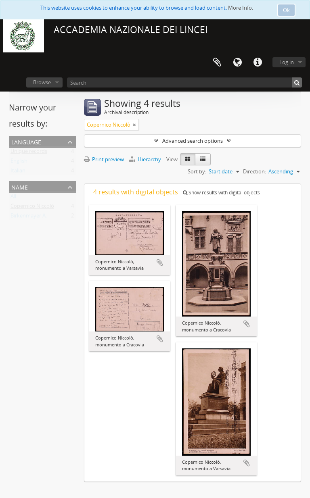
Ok (286, 10)
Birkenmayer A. (28, 217)
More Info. (240, 7)
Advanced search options (192, 140)
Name (19, 186)
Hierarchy (145, 159)
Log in (286, 62)
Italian (17, 172)
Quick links (257, 62)
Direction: (254, 171)
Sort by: (197, 171)
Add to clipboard (160, 262)
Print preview (104, 159)
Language (237, 62)
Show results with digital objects (221, 192)
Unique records (28, 152)
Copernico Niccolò (32, 207)
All (13, 198)
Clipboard (217, 62)
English (18, 162)
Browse (42, 82)
